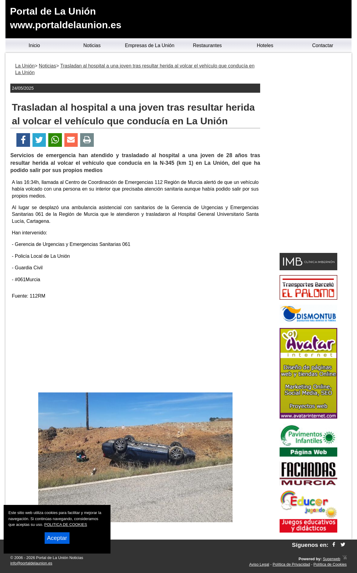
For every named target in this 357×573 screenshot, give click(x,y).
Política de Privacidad (291, 564)
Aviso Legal (259, 564)
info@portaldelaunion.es (31, 563)
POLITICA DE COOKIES (65, 524)
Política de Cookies (330, 564)
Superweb (331, 559)
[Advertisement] (135, 346)
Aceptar (57, 538)
